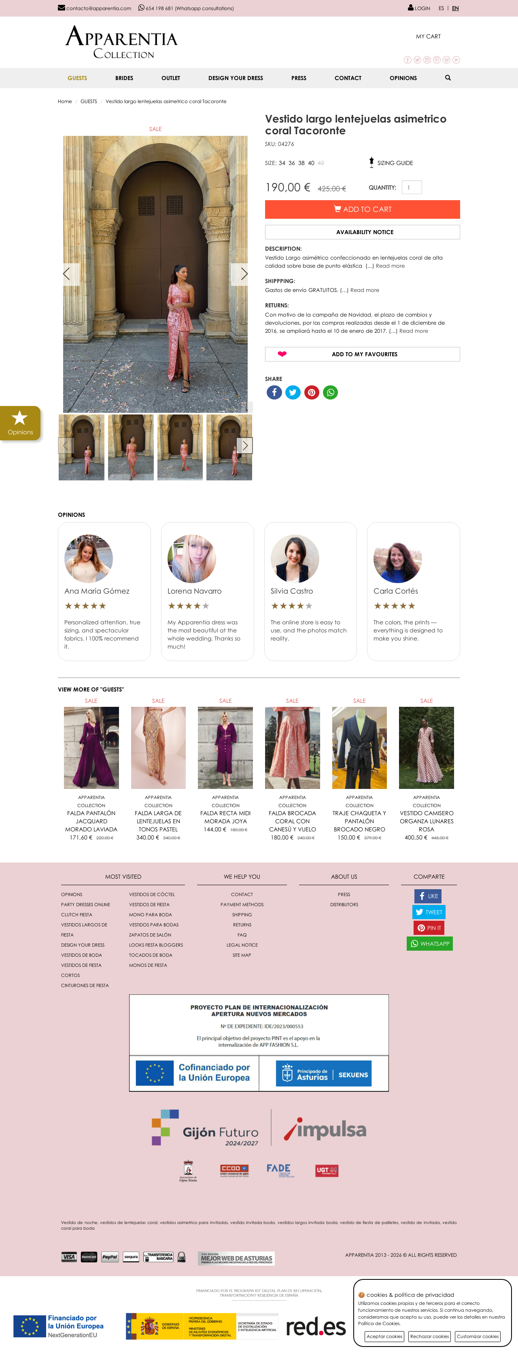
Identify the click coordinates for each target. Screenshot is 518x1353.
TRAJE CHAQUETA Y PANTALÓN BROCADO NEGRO (359, 821)
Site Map (242, 955)
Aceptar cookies (384, 1336)
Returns (242, 924)
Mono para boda (150, 914)
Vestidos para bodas (153, 924)
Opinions (403, 77)
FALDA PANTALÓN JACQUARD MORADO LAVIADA (91, 821)
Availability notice (364, 231)
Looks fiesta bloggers (156, 944)
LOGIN (419, 8)
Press (298, 77)
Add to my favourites (364, 354)
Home (65, 101)
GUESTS (77, 77)
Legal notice (242, 944)
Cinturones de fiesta (85, 985)
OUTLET (170, 77)
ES (441, 8)
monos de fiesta (148, 965)
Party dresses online (85, 904)
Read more (390, 265)
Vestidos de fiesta (149, 904)
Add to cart (363, 209)
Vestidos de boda (81, 955)
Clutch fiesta (76, 914)
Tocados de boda (150, 955)
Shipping (242, 914)
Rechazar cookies (429, 1336)
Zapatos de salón (150, 934)
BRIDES (124, 77)
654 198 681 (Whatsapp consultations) (186, 8)
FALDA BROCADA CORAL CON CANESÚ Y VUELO (292, 821)
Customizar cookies (478, 1336)
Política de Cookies (378, 1323)
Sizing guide (395, 162)
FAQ (242, 934)
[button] (438, 36)
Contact (348, 77)
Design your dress (235, 77)
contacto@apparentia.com (94, 8)
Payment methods (242, 904)
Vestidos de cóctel (152, 894)
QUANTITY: (382, 187)
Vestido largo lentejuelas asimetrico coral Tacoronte (166, 101)
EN (455, 8)
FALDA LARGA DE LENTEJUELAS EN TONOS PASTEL (158, 821)
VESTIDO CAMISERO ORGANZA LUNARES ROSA (427, 821)
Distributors (344, 904)
